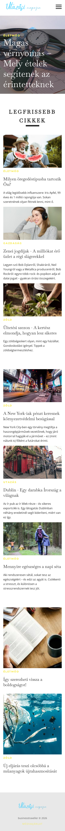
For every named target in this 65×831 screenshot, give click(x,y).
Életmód (11, 35)
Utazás (10, 482)
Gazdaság (12, 243)
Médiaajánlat (32, 823)
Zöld (7, 319)
